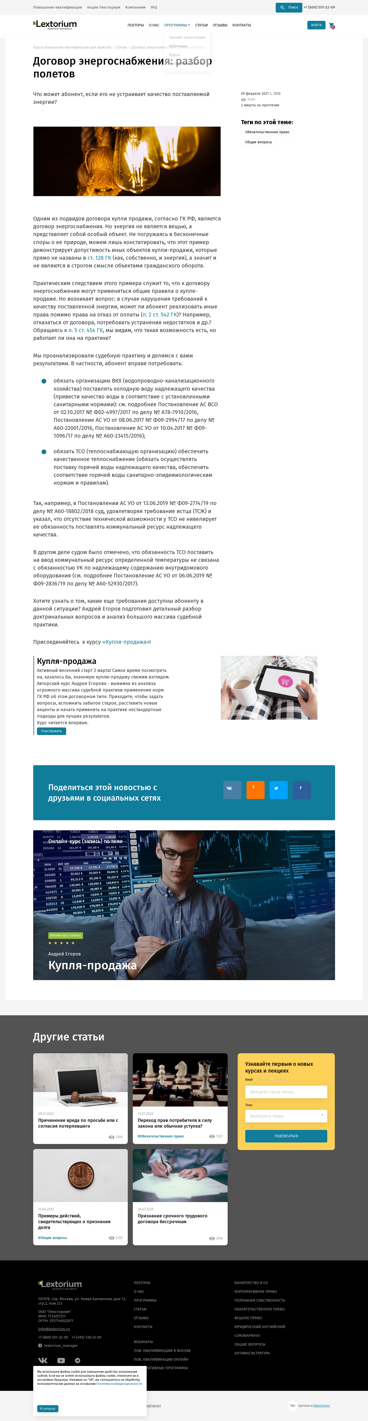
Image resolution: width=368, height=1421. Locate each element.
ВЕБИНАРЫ (143, 1342)
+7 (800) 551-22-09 (319, 7)
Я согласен (48, 1408)
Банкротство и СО (251, 1282)
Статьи (200, 25)
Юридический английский (259, 1326)
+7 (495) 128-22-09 (86, 1337)
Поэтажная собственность (259, 1300)
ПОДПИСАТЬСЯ (286, 1136)
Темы (249, 1105)
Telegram (280, 1079)
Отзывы (219, 25)
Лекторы (135, 25)
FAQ (154, 7)
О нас (153, 25)
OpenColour (321, 1405)
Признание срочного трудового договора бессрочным (173, 1218)
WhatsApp (263, 1079)
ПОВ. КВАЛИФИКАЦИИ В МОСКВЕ (162, 1350)
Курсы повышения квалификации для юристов (72, 47)
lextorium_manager (58, 1345)
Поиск (289, 7)
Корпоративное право (255, 1291)
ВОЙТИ (315, 25)
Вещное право (248, 1318)
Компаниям (135, 7)
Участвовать (51, 731)
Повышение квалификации (57, 7)
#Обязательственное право (161, 1136)
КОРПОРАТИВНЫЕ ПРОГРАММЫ (161, 1368)
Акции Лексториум (103, 7)
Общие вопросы (258, 142)
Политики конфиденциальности (119, 1383)
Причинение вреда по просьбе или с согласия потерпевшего (78, 1123)
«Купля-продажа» (125, 642)
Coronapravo (247, 1335)
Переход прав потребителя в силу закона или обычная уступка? (175, 1123)
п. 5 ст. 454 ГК (85, 330)
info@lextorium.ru (54, 1329)
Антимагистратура (252, 1353)
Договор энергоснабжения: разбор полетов (168, 47)
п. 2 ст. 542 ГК (160, 314)
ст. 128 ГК (99, 258)
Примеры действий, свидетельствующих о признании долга (74, 1221)
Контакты (240, 25)
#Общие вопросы (52, 1238)
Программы (174, 25)
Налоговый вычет (148, 1405)
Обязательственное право (267, 132)
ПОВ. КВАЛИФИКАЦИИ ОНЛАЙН (161, 1359)
